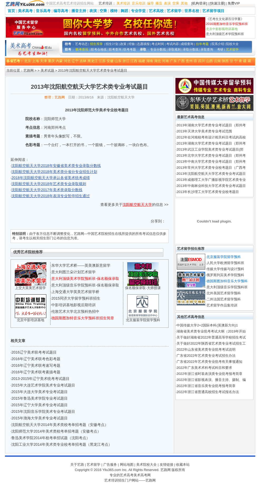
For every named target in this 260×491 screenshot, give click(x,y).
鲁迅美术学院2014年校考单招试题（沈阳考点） (50, 438)
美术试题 (47, 70)
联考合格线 (99, 49)
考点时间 (157, 44)
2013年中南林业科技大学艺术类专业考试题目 (211, 186)
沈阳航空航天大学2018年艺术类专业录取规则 (48, 184)
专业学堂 (138, 11)
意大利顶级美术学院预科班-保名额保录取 (85, 278)
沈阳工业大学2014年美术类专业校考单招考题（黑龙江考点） (61, 444)
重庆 (51, 61)
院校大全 (232, 44)
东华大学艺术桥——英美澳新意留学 (80, 265)
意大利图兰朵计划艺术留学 (73, 272)
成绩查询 (187, 44)
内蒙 (59, 61)
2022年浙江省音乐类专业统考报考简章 (206, 386)
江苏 (102, 61)
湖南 (149, 61)
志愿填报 (143, 44)
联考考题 (129, 49)
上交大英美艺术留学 (30, 288)
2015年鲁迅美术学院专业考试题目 (39, 398)
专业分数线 (158, 49)
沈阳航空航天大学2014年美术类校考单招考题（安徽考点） (59, 425)
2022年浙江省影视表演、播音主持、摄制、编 (211, 380)
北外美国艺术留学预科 (224, 293)
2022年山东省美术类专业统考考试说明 (206, 349)
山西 (209, 61)
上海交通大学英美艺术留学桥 (75, 292)
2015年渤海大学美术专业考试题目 (39, 418)
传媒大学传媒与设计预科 (225, 269)
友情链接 (166, 465)
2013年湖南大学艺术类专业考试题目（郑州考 (211, 125)
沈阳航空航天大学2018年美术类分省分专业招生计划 (54, 172)
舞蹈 (124, 11)
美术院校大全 (146, 465)
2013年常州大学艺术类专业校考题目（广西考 (211, 168)
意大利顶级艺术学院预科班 (225, 34)
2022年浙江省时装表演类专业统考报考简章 (209, 374)
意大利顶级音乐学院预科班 (227, 287)
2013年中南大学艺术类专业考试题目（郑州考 (211, 161)
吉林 (83, 61)
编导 (150, 3)
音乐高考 (43, 11)
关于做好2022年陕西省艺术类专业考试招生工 (211, 343)
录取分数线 (191, 49)
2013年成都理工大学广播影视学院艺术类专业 (211, 180)
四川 (201, 61)
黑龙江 (92, 61)
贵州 (189, 61)
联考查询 (115, 49)
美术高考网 (142, 475)
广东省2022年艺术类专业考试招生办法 (206, 356)
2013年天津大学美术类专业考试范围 (204, 131)
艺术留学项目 (213, 11)
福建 (141, 61)
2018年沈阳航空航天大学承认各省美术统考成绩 (50, 178)
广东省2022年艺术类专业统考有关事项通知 (209, 362)
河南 (165, 61)
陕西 (225, 61)
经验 (132, 44)
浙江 (125, 61)
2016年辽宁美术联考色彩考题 (35, 359)
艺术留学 (174, 11)
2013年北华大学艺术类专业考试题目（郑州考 (211, 155)
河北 (67, 61)
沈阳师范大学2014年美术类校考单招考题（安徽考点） (56, 431)
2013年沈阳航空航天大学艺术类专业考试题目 (211, 174)
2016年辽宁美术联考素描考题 (35, 372)
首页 (11, 11)
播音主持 (78, 11)
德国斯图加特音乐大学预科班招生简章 (82, 318)
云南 (217, 61)
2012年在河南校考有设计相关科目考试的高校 (211, 137)
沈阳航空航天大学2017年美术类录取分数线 (46, 190)
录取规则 (174, 49)
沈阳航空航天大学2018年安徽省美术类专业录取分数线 (56, 165)
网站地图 (127, 465)
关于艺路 (77, 465)
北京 (27, 61)
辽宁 (75, 61)
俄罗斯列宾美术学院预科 (225, 275)
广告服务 (110, 465)
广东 (173, 61)
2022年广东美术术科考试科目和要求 (204, 368)
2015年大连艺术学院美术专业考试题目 (43, 385)
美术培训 (123, 3)
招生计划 (112, 44)
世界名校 (191, 11)
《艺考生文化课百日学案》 (225, 19)
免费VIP (234, 3)
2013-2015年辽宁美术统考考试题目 (40, 378)
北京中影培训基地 (30, 320)
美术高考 (25, 11)
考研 (220, 49)
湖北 (157, 61)
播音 (158, 3)
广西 (181, 61)
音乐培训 (138, 3)
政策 (123, 44)
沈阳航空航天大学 (137, 204)
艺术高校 (156, 11)
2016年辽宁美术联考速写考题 (35, 365)
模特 (113, 11)
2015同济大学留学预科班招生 (75, 298)
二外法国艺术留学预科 (224, 299)
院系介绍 (218, 44)
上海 (35, 61)
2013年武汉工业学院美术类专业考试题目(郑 (209, 149)
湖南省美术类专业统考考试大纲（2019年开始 (211, 331)
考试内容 (172, 44)
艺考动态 (81, 44)
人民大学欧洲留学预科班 (225, 263)
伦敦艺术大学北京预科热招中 (75, 311)
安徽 (110, 61)
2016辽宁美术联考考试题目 (33, 352)
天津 (43, 61)
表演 (167, 3)
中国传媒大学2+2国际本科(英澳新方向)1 (207, 325)
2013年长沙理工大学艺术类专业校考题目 (207, 192)
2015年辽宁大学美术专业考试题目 (39, 405)
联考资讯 (82, 49)
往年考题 (202, 44)
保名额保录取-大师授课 (142, 288)
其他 (184, 3)
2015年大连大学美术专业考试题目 (39, 392)
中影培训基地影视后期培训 (73, 305)
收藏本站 (183, 465)
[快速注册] (217, 3)
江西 (133, 61)
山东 (118, 61)
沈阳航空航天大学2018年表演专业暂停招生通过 (50, 196)
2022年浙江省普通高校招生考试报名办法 (207, 392)
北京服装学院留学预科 (143, 320)
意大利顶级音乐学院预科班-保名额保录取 (85, 285)
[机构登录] (199, 3)
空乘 (175, 3)
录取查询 (206, 49)
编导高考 (60, 11)
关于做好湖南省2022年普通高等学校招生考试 (211, 337)
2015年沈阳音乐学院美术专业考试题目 (43, 411)
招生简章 (96, 44)
